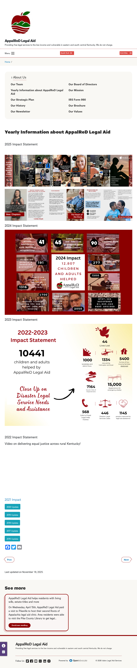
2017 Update (12, 530)
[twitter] (27, 660)
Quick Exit (65, 52)
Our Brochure (77, 105)
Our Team (17, 84)
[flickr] (40, 660)
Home (7, 61)
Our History (18, 105)
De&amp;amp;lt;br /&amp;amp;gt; (46, 471)
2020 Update (12, 506)
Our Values (75, 111)
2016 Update (12, 538)
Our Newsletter (20, 111)
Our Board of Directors (83, 84)
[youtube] (35, 660)
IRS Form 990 (77, 99)
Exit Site (124, 52)
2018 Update (12, 522)
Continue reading (19, 625)
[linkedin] (44, 660)
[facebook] (31, 660)
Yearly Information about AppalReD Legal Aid (37, 92)
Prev (9, 559)
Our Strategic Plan (22, 99)
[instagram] (48, 660)
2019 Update (12, 514)
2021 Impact (13, 499)
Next (126, 559)
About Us (19, 77)
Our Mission (76, 90)
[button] (12, 53)
